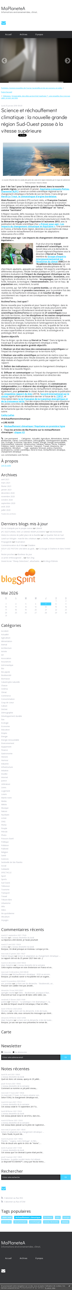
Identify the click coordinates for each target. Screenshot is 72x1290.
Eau (2, 442)
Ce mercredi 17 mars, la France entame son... (20, 1095)
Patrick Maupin (7, 956)
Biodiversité (6, 440)
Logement (5, 791)
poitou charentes (54, 448)
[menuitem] (8, 34)
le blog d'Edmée (51, 561)
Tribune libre (6, 900)
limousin (42, 448)
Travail (46, 446)
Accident (4, 631)
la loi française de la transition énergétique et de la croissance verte (34, 400)
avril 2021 (5, 479)
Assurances (6, 662)
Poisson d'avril (7, 839)
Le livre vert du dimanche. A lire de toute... (30, 1011)
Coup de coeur (7, 703)
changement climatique (11, 451)
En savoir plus (50, 1288)
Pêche (54, 444)
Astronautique (7, 665)
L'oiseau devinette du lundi (22, 937)
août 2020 (5, 507)
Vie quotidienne (7, 913)
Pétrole (4, 832)
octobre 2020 (7, 500)
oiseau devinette (51, 1222)
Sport (3, 876)
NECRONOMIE (55, 531)
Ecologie (9, 442)
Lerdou (4, 947)
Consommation (25, 440)
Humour (4, 760)
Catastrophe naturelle (10, 682)
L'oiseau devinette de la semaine (31, 965)
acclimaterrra (6, 450)
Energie (43, 442)
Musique (4, 808)
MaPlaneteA (13, 8)
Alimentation (56, 438)
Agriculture (45, 438)
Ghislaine (5, 974)
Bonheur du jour (25, 554)
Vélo (3, 906)
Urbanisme (54, 446)
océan (3, 818)
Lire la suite (6, 465)
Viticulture (16, 448)
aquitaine (34, 448)
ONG (3, 822)
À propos (39, 34)
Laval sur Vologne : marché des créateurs (19, 538)
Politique (62, 444)
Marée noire (6, 798)
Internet (4, 777)
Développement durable (56, 440)
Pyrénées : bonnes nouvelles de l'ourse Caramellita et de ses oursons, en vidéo (31, 88)
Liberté (39, 528)
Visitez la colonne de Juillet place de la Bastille (20, 535)
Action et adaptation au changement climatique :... (39, 956)
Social (3, 866)
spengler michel (8, 992)
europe (67, 1217)
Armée (4, 651)
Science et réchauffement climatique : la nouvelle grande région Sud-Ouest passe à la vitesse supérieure (34, 120)
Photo (3, 835)
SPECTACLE (6, 872)
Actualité (36, 438)
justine (4, 1001)
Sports (4, 879)
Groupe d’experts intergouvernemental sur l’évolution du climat (51, 259)
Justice (4, 781)
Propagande (6, 542)
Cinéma (4, 689)
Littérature (5, 784)
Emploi (36, 442)
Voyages (4, 920)
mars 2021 (5, 483)
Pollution (5, 446)
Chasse (4, 685)
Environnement (7, 444)
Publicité (4, 849)
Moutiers (5, 1011)
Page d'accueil (6, 92)
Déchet (4, 709)
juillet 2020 (5, 510)
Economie (18, 442)
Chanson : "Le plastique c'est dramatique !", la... (31, 1001)
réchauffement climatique (54, 450)
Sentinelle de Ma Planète (11, 862)
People (4, 828)
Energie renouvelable (56, 442)
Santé (12, 446)
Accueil (8, 34)
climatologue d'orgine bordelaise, (39, 196)
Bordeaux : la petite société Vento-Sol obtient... (21, 1159)
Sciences (19, 446)
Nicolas (4, 937)
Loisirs (4, 794)
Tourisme (28, 446)
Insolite (4, 774)
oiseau (65, 1222)
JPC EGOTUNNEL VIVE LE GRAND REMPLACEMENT (23, 531)
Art (2, 655)
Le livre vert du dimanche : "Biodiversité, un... (35, 983)
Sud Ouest (5, 883)
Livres (3, 787)
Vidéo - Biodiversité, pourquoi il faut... (34, 992)
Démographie (39, 440)
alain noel (7, 1217)
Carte (6, 1032)
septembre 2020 (8, 503)
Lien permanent (9, 438)
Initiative (40, 444)
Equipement (6, 747)
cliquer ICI (19, 432)
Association (6, 658)
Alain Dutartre (7, 965)
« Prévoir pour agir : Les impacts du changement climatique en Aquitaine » (32, 225)
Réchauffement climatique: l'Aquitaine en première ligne (34, 426)
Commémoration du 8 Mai (12, 545)
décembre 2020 (8, 493)
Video (3, 910)
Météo (4, 804)
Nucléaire (5, 815)
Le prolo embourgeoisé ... (12, 557)
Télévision (5, 886)
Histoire (4, 757)
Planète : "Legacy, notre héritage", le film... (19, 1141)
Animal (66, 438)
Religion (4, 852)
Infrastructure (29, 444)
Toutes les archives (8, 514)
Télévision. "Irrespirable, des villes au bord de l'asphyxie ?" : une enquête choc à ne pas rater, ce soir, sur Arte (35, 97)
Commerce (6, 696)
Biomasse (5, 679)
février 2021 (6, 486)
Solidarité (5, 869)
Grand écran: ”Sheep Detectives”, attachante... (20, 561)
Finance (4, 750)
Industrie (19, 444)
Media (3, 801)
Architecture (6, 648)
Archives (23, 34)
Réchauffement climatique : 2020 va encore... (32, 974)
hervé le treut (36, 450)
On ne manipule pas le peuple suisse (16, 528)
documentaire (20, 1222)
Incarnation (20, 542)
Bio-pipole (5, 672)
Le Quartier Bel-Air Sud (54, 535)
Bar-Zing (30, 557)
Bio (2, 668)
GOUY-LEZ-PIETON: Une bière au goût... (18, 548)
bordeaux (48, 1217)
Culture (4, 706)
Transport (38, 446)
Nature (48, 444)
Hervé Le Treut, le (11, 196)
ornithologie (35, 1222)
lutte (58, 1217)
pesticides (6, 1222)
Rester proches (7, 554)
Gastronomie (6, 753)
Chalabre (31, 545)
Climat (15, 440)
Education (27, 442)
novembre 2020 (8, 496)
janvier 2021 (6, 490)
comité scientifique (22, 450)
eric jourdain (6, 983)
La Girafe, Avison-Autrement (52, 538)
